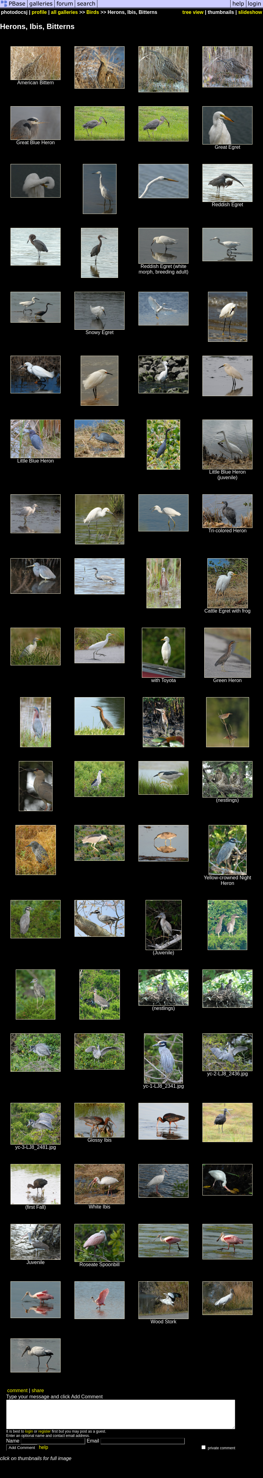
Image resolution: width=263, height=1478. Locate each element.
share (38, 1390)
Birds (93, 12)
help (43, 1452)
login (29, 1437)
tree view (192, 12)
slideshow (250, 12)
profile (39, 12)
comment (17, 1390)
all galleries (64, 12)
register (44, 1437)
